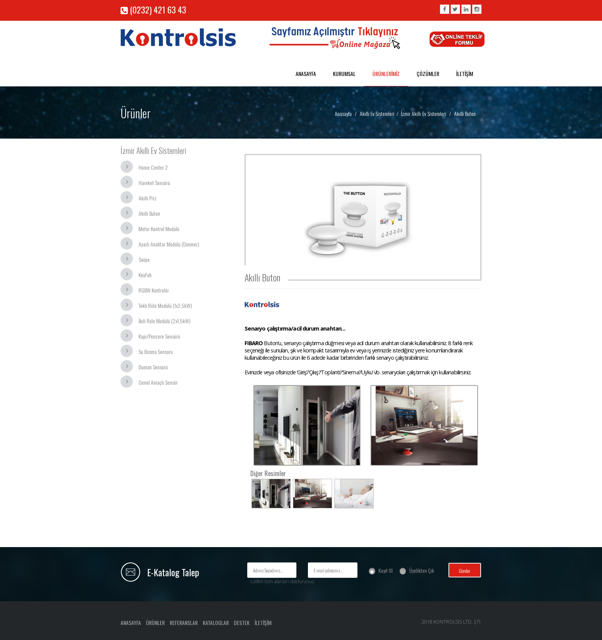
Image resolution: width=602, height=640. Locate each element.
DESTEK (242, 623)
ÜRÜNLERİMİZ (386, 73)
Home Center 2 (153, 167)
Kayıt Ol (386, 570)
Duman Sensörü (153, 367)
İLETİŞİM (464, 73)
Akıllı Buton (149, 213)
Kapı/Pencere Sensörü (159, 336)
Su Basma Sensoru (156, 351)
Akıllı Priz (148, 198)
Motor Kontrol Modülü (159, 229)
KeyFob (145, 275)
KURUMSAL (344, 73)
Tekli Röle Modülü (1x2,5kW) (165, 305)
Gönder (464, 570)
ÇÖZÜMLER (428, 73)
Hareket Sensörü (154, 183)
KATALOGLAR (216, 623)
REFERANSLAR (184, 623)
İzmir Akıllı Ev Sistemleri (423, 113)
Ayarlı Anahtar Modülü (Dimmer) (169, 244)
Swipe (144, 259)
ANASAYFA (306, 73)
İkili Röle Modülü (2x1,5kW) (164, 321)
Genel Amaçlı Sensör (158, 382)
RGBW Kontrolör (154, 290)
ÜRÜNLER (155, 623)
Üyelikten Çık (421, 570)
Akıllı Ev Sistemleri (377, 113)
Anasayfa (343, 113)
